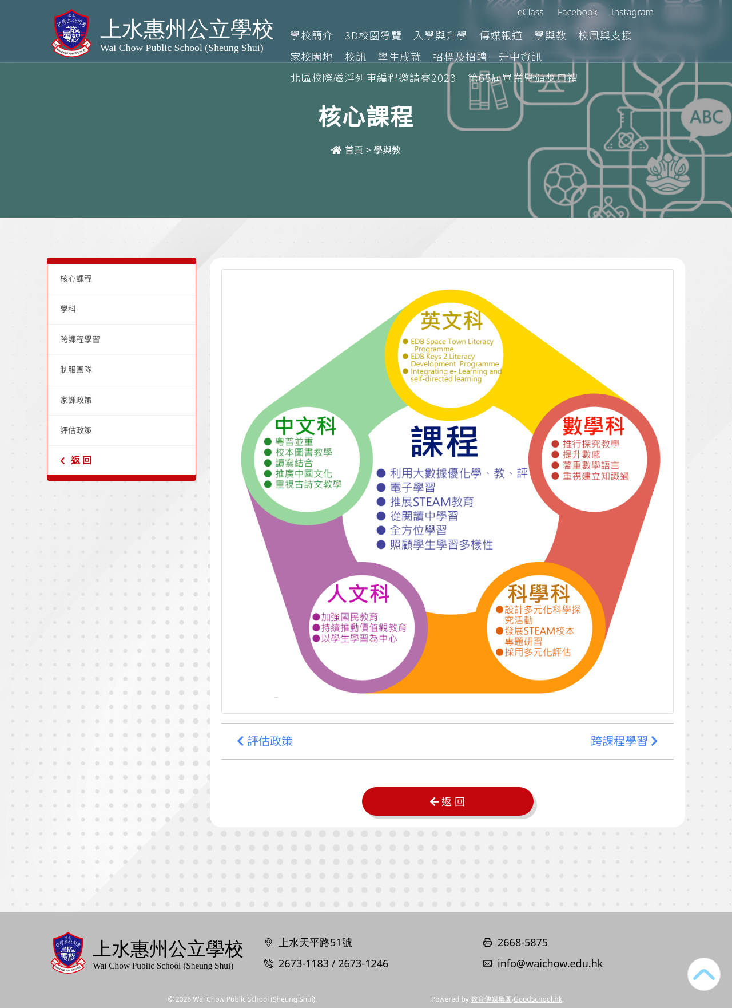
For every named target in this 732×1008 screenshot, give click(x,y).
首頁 (347, 150)
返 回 (76, 460)
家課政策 (76, 399)
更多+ (643, 34)
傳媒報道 (549, 34)
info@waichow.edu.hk (550, 963)
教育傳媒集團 (491, 999)
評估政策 (76, 430)
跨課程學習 (80, 339)
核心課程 (76, 278)
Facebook (577, 12)
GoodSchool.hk (538, 999)
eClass (531, 12)
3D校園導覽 (421, 34)
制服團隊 (76, 369)
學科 (68, 308)
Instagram (632, 12)
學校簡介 (359, 34)
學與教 (598, 34)
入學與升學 (489, 34)
